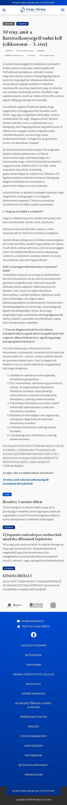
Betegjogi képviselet (33, 764)
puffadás (40, 50)
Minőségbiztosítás (33, 716)
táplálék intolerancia (14, 55)
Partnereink (33, 755)
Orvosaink (33, 664)
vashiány (31, 55)
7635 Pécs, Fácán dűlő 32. (33, 626)
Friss (7, 494)
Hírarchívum (34, 774)
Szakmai (22, 24)
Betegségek (33, 654)
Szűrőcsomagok (33, 693)
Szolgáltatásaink (33, 645)
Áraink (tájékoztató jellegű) (33, 674)
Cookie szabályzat (33, 736)
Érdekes (8, 24)
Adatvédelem (33, 745)
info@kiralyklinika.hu (30, 620)
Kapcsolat (33, 683)
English (33, 726)
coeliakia (8, 50)
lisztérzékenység (24, 50)
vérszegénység (46, 55)
